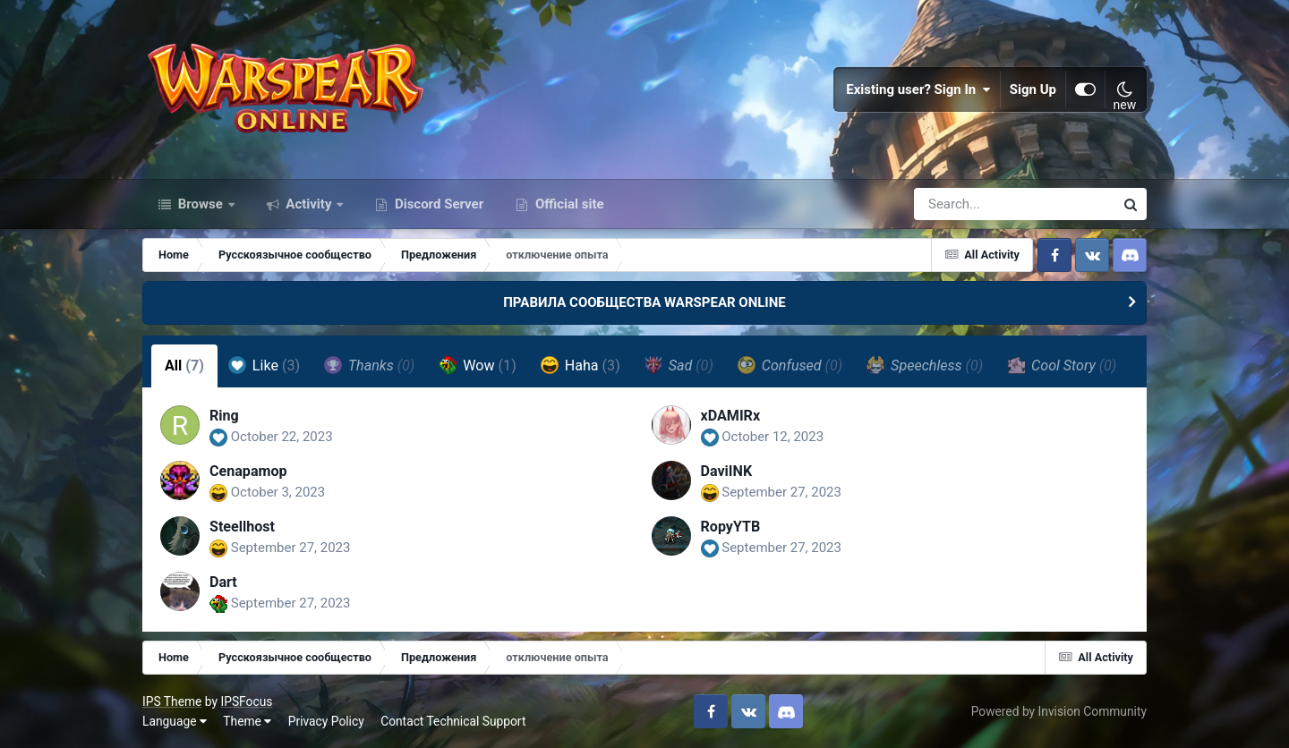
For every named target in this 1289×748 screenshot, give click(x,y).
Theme (247, 721)
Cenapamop (248, 471)
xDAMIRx (731, 415)
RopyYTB (731, 526)
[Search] (963, 204)
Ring (224, 415)
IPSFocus (246, 701)
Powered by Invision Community (1059, 711)
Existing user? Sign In (918, 89)
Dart (223, 582)
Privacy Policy (326, 721)
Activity (309, 204)
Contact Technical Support (452, 721)
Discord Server (437, 204)
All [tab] (184, 365)
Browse (200, 204)
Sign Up (1033, 89)
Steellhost (242, 526)
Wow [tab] (477, 365)
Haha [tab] (580, 365)
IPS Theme (171, 701)
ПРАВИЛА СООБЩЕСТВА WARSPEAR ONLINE (644, 302)
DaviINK (727, 471)
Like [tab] (264, 365)
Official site (567, 204)
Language (174, 721)
